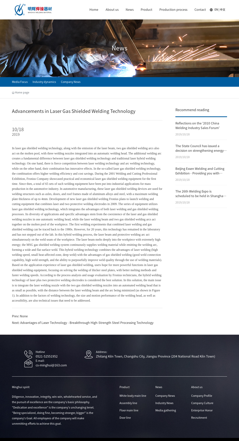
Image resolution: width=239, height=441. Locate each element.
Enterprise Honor (202, 410)
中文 (222, 9)
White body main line (133, 395)
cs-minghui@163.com (51, 365)
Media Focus (20, 82)
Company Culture (202, 403)
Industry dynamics (44, 82)
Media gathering (165, 410)
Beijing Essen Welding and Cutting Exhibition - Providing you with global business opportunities (199, 173)
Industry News (164, 403)
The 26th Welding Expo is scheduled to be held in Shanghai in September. (199, 196)
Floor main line (129, 410)
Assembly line (128, 403)
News (119, 48)
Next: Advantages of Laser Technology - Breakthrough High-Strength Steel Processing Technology (82, 322)
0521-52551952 (47, 356)
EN (216, 9)
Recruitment (199, 417)
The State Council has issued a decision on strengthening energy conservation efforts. (199, 150)
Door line (125, 417)
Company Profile (201, 395)
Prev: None (20, 316)
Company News (71, 82)
